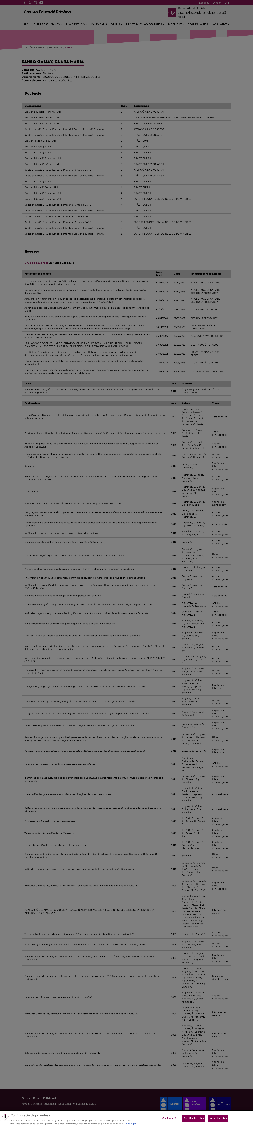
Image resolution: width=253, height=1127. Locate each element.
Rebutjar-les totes (194, 1121)
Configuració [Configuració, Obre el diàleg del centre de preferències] (169, 1121)
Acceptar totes (218, 1121)
